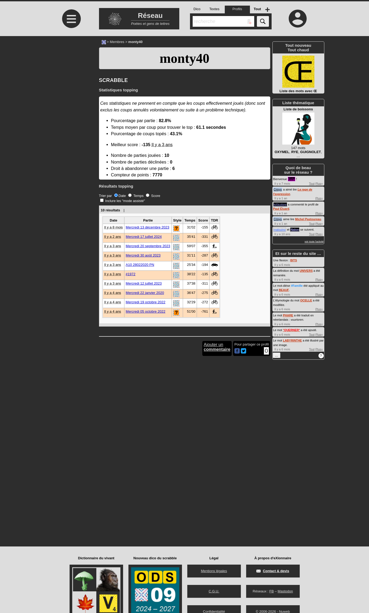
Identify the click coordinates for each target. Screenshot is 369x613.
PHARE (288, 315)
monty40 (184, 58)
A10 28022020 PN (140, 265)
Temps (136, 196)
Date (120, 196)
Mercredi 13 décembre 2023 (147, 227)
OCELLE (306, 300)
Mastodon (285, 591)
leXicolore (280, 204)
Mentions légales (214, 571)
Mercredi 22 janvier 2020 (145, 293)
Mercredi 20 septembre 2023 (148, 246)
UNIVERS (306, 270)
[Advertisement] (71, 81)
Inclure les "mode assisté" (122, 201)
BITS (293, 260)
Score (153, 196)
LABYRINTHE (292, 340)
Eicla (291, 179)
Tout (312, 183)
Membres (117, 42)
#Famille (297, 285)
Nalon (295, 229)
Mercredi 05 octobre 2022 (145, 311)
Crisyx (278, 189)
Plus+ (319, 183)
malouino (280, 229)
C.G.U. (214, 591)
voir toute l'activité (314, 241)
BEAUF (284, 290)
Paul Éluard (281, 208)
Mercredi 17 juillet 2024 (144, 237)
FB (271, 591)
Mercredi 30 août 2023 (143, 255)
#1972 (130, 274)
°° (291, 330)
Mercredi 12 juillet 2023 (144, 283)
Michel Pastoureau (308, 219)
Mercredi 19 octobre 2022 (145, 302)
